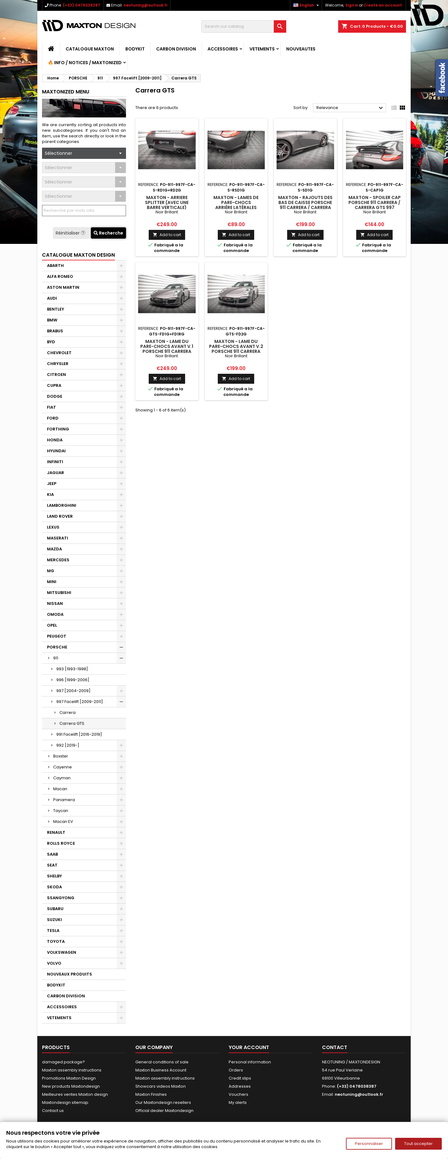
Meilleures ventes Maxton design (75, 1094)
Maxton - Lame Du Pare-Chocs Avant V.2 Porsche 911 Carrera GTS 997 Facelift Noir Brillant (236, 351)
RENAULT (56, 832)
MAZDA (54, 549)
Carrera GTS (71, 723)
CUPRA (54, 385)
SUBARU (55, 909)
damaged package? (63, 1062)
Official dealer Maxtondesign (164, 1111)
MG (50, 571)
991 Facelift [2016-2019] (79, 734)
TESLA (53, 930)
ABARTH (55, 265)
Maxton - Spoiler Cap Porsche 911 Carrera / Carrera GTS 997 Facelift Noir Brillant (374, 205)
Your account (249, 1047)
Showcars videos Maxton (160, 1086)
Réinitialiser (71, 233)
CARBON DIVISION (176, 49)
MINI (51, 582)
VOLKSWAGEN (61, 952)
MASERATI (57, 538)
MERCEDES (58, 560)
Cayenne (62, 767)
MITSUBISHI (59, 593)
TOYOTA (56, 941)
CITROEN (56, 375)
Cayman (62, 778)
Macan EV (63, 821)
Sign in (351, 5)
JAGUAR (55, 473)
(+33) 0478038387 (81, 5)
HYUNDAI (56, 451)
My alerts (238, 1102)
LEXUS (53, 527)
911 (55, 658)
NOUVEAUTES (300, 49)
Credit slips (240, 1078)
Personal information (250, 1062)
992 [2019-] (67, 745)
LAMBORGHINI (61, 505)
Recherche (108, 233)
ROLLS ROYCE (61, 843)
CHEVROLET (59, 353)
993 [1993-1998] (72, 669)
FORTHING (58, 429)
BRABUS (55, 331)
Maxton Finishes (151, 1094)
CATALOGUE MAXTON (90, 49)
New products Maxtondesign (71, 1086)
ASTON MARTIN (63, 287)
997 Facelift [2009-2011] (79, 702)
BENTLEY (55, 309)
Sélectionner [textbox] (58, 153)
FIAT (51, 407)
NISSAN (55, 603)
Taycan (60, 811)
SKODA (54, 887)
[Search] (243, 26)
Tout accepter (418, 1144)
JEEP (51, 484)
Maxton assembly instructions (71, 1070)
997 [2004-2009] (73, 691)
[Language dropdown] (306, 5)
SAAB (52, 854)
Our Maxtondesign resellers (163, 1102)
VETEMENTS (262, 49)
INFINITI (55, 462)
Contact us (53, 1111)
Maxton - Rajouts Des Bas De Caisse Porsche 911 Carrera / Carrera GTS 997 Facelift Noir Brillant (305, 207)
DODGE (54, 396)
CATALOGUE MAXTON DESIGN (78, 255)
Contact (334, 1047)
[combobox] (84, 153)
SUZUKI (54, 920)
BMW (52, 320)
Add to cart (167, 234)
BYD (51, 342)
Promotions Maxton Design (69, 1078)
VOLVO (54, 963)
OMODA (55, 614)
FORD (52, 418)
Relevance (350, 108)
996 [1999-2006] (72, 680)
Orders (236, 1070)
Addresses (240, 1086)
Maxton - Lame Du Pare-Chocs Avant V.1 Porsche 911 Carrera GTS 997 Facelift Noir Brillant (166, 351)
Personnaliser (369, 1144)
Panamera (64, 800)
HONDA (55, 440)
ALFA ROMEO (60, 276)
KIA (50, 494)
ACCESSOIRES (223, 49)
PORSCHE (57, 647)
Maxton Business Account (160, 1070)
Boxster (60, 756)
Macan (60, 789)
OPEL (52, 625)
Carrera (67, 712)
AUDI (52, 298)
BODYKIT (135, 49)
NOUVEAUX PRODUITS (69, 974)
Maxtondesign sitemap (65, 1102)
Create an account (382, 5)
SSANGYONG (60, 898)
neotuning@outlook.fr (146, 5)
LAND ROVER (60, 516)
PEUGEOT (56, 636)
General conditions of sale (162, 1062)
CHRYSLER (57, 364)
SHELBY (54, 876)
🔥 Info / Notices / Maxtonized (85, 62)
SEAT (52, 865)
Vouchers (238, 1094)
